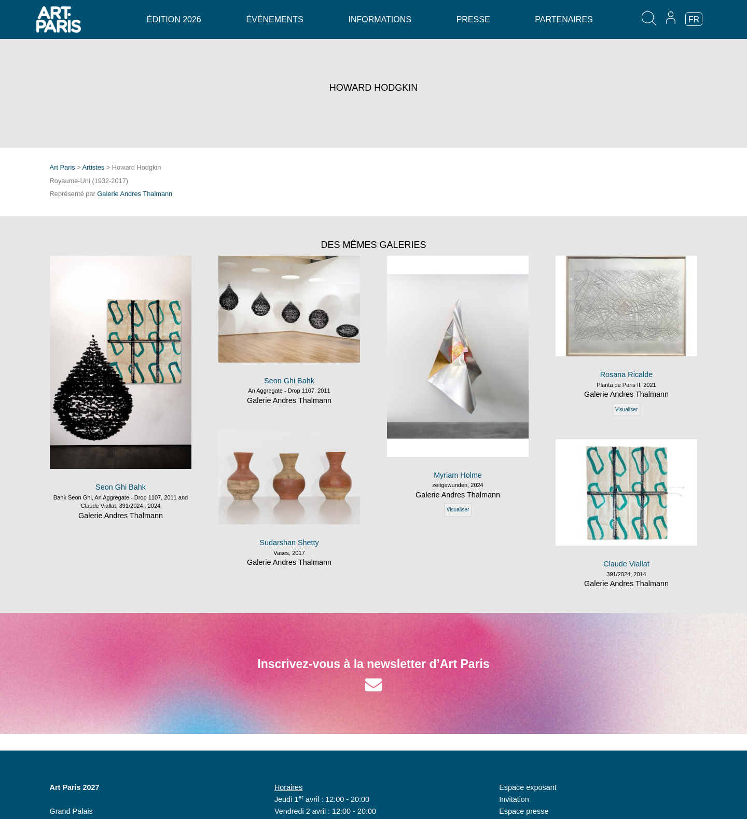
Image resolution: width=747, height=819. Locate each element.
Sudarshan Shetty (289, 542)
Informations (379, 19)
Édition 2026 (174, 19)
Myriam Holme (458, 475)
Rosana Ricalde (626, 374)
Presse (473, 19)
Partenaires (563, 19)
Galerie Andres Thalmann (134, 194)
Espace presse (523, 811)
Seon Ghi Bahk (120, 487)
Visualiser (458, 509)
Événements (274, 19)
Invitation (514, 799)
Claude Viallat (626, 564)
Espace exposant (527, 787)
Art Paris (62, 167)
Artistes (93, 167)
